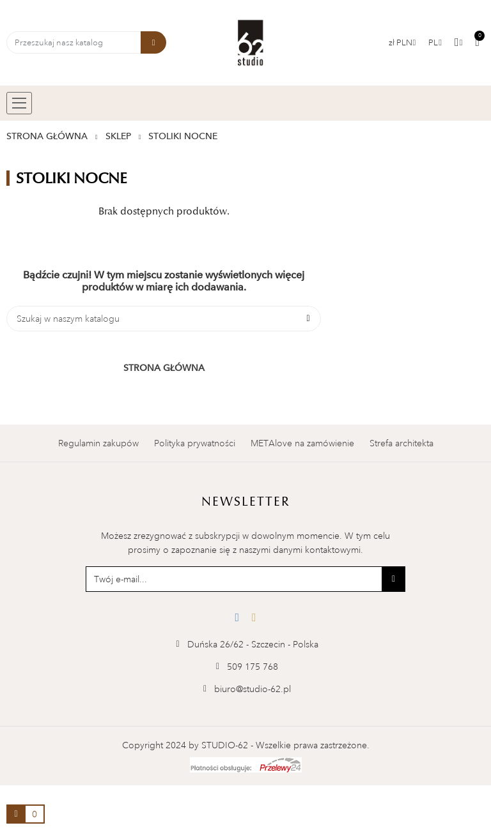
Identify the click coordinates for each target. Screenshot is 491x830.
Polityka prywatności (194, 443)
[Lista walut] (402, 42)
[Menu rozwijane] (435, 42)
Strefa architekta (401, 443)
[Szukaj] (163, 318)
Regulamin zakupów (98, 443)
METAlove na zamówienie (302, 443)
